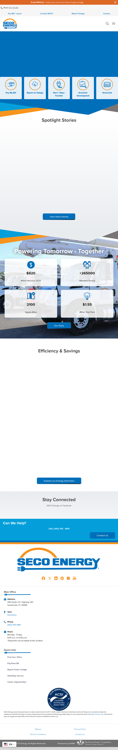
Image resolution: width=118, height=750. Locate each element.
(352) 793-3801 (14, 7)
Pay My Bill (11, 88)
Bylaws (23, 730)
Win (81, 2)
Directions (11, 616)
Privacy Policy (59, 730)
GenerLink (107, 88)
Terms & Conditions (95, 730)
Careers (89, 14)
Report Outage (73, 14)
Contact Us (59, 736)
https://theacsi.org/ (97, 715)
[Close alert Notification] (115, 2)
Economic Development (83, 89)
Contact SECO (52, 14)
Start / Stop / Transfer (59, 89)
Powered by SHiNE (66, 746)
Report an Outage (34, 88)
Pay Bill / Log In (32, 14)
